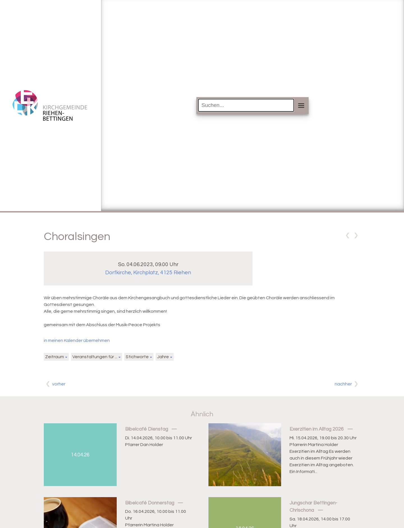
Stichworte (137, 357)
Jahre (163, 357)
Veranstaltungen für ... (94, 357)
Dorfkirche (148, 272)
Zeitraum (54, 357)
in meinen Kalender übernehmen (77, 340)
